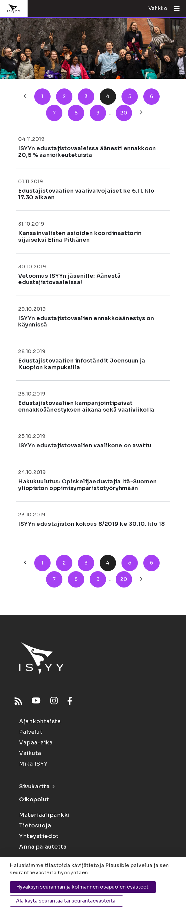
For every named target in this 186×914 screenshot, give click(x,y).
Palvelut (30, 732)
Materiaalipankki (44, 815)
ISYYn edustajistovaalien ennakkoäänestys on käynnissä (86, 321)
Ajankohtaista (40, 721)
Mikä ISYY (33, 763)
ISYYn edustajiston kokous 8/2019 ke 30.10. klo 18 (91, 524)
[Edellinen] (25, 96)
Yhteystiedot (39, 836)
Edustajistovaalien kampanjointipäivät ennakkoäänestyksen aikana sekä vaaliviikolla (86, 406)
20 (123, 113)
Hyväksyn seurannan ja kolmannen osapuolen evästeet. (83, 887)
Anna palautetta (42, 846)
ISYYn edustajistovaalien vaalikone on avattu (84, 445)
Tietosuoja (35, 825)
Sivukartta (36, 786)
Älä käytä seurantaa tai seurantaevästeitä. (66, 901)
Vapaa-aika (36, 742)
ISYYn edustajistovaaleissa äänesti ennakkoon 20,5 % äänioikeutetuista (87, 151)
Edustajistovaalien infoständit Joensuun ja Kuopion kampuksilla (81, 364)
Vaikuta (30, 753)
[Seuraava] (141, 113)
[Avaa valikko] (174, 8)
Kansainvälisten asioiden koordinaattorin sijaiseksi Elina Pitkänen (79, 236)
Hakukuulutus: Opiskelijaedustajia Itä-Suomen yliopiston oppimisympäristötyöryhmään (87, 485)
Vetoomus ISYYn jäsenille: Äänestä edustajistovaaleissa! (69, 279)
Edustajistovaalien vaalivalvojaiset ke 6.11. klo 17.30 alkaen (86, 194)
